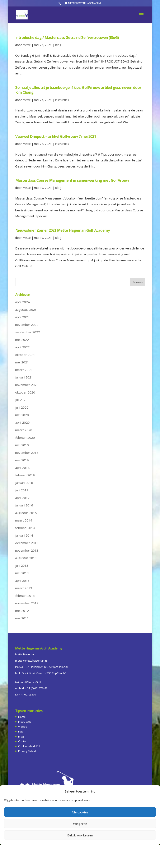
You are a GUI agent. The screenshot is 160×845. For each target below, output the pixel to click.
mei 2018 (22, 460)
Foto (21, 731)
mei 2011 (22, 618)
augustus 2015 (26, 513)
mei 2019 (22, 445)
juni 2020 (21, 407)
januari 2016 (24, 505)
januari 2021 (24, 377)
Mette (27, 45)
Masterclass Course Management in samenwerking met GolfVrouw (72, 180)
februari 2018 (25, 475)
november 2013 (26, 550)
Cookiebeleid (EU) (29, 746)
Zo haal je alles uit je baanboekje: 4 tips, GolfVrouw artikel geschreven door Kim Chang (78, 90)
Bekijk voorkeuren (80, 835)
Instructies (62, 100)
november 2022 (26, 324)
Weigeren (80, 824)
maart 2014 (23, 520)
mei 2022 (22, 339)
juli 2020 (21, 400)
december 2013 (26, 543)
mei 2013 (22, 573)
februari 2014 (25, 528)
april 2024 (22, 302)
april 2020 (22, 422)
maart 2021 (23, 370)
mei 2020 (22, 415)
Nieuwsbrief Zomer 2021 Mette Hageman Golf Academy (62, 230)
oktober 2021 (25, 355)
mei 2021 (22, 362)
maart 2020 (23, 430)
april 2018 (22, 467)
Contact (23, 741)
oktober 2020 (25, 392)
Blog (58, 45)
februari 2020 (25, 437)
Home (22, 717)
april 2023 (22, 317)
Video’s (22, 727)
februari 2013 (25, 595)
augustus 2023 (26, 309)
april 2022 (22, 347)
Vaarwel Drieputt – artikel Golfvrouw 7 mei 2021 (55, 136)
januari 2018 (24, 483)
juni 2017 (21, 490)
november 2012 (26, 603)
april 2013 (22, 580)
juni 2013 (21, 565)
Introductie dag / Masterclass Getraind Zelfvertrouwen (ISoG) (67, 37)
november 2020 (26, 385)
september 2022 (27, 332)
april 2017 (22, 498)
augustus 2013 (26, 558)
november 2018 (26, 452)
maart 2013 (23, 588)
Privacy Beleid (27, 751)
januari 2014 (24, 535)
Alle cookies (80, 812)
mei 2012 (22, 611)
